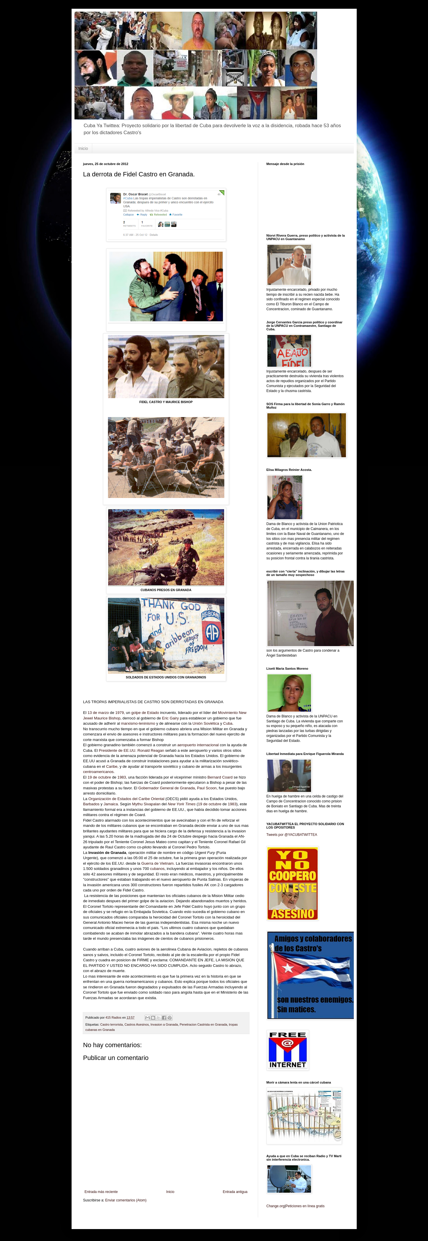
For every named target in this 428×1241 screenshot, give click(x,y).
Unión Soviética (206, 723)
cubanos (157, 868)
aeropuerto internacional (198, 745)
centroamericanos (98, 772)
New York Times (182, 804)
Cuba (227, 723)
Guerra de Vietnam (157, 863)
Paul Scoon (206, 788)
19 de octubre (99, 777)
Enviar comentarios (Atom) (126, 1200)
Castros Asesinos (137, 1024)
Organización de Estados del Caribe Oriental (126, 799)
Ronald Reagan (150, 750)
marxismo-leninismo (138, 723)
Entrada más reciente (101, 1192)
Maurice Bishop (107, 718)
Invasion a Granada (164, 1024)
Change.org (276, 1206)
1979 (119, 712)
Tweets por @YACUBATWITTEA (292, 835)
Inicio (83, 148)
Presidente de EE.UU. (117, 750)
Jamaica (111, 804)
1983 (122, 777)
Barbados (91, 804)
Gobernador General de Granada (166, 788)
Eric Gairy (170, 718)
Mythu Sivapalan (146, 804)
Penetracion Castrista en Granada (203, 1024)
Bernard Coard (220, 777)
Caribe (112, 766)
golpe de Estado (145, 712)
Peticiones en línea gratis (304, 1206)
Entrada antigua (235, 1192)
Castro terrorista (111, 1024)
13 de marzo (98, 712)
